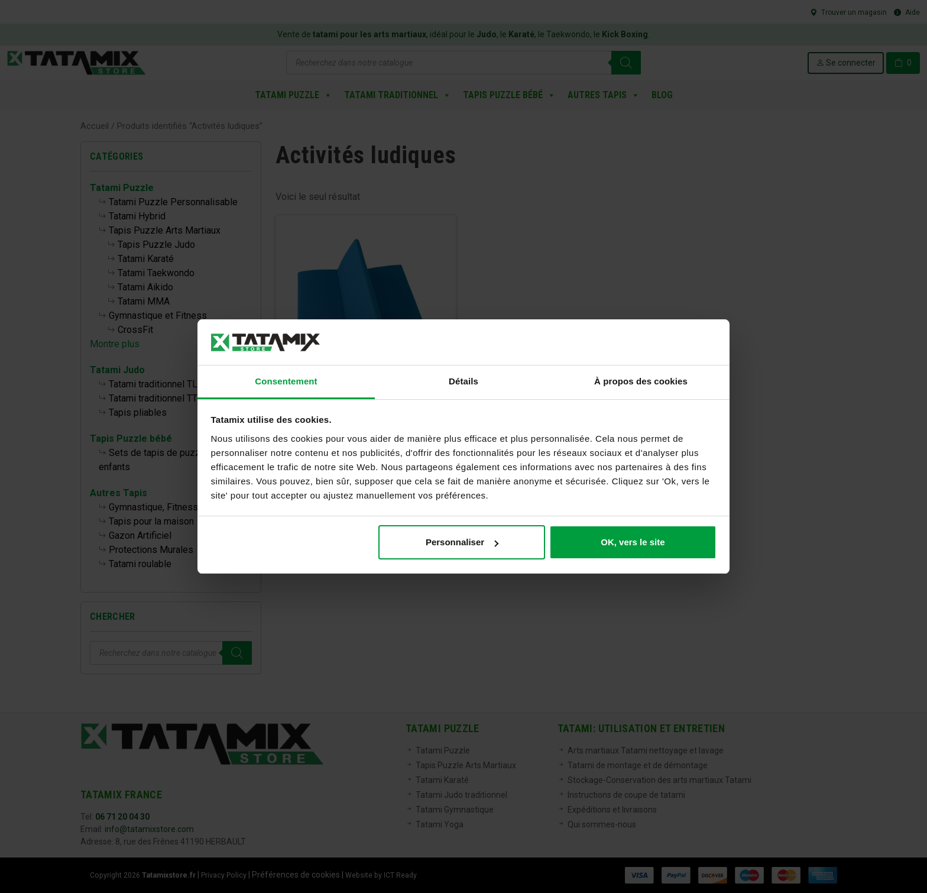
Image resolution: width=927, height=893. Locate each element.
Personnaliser (462, 542)
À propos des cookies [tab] (641, 381)
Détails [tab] (463, 381)
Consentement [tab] (286, 381)
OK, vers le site (633, 542)
